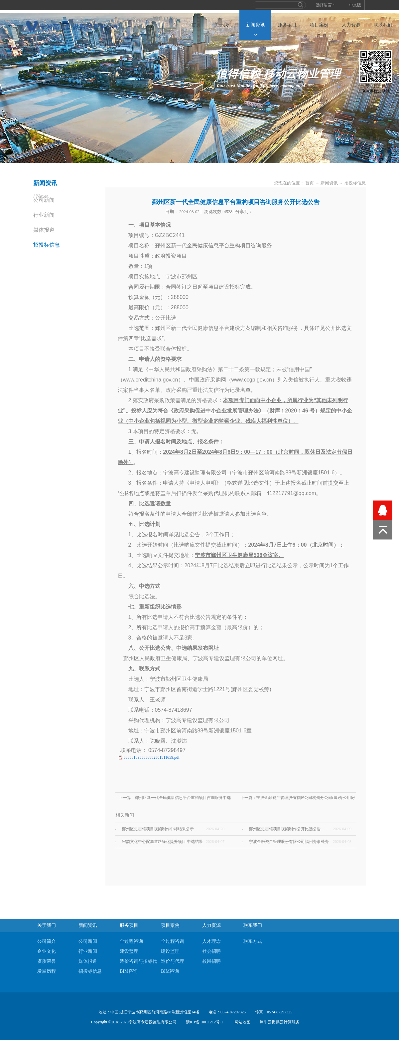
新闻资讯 (329, 182)
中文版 (355, 5)
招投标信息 (355, 182)
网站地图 (241, 1022)
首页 (196, 24)
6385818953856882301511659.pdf (152, 757)
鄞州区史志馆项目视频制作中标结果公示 (158, 829)
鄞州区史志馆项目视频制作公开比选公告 (285, 829)
